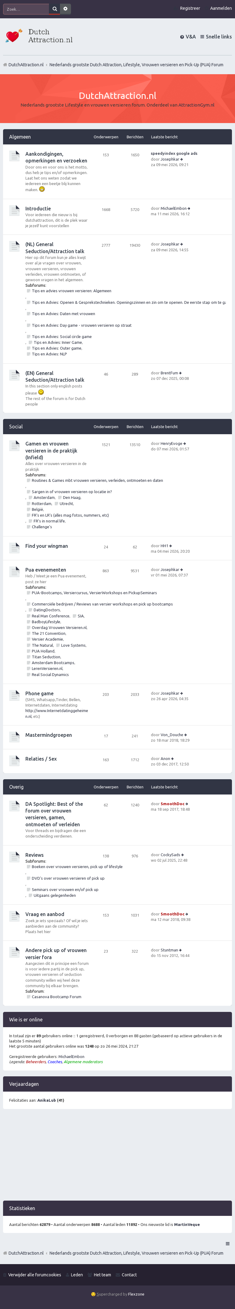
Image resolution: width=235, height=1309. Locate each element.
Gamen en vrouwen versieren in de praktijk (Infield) (51, 450)
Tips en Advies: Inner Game (58, 342)
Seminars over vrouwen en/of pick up (65, 889)
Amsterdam (44, 497)
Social (16, 426)
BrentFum (169, 373)
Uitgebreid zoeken (65, 9)
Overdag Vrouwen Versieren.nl (59, 627)
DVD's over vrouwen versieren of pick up (68, 878)
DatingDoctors (47, 610)
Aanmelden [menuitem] (221, 8)
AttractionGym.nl (196, 104)
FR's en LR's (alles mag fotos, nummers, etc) (70, 515)
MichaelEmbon (174, 208)
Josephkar (170, 159)
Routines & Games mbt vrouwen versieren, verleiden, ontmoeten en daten (97, 480)
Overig (16, 787)
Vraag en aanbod (44, 914)
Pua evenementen (45, 570)
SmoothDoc (173, 804)
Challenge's (42, 527)
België (37, 509)
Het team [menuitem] (102, 1274)
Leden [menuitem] (77, 1274)
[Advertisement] (117, 1158)
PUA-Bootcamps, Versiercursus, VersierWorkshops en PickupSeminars (94, 593)
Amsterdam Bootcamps (53, 662)
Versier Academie (47, 639)
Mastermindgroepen (48, 735)
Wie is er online (26, 1019)
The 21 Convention (48, 633)
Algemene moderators (83, 1062)
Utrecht (66, 503)
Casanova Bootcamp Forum (56, 996)
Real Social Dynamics (50, 674)
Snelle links (219, 36)
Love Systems (73, 645)
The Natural (42, 645)
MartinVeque (187, 1224)
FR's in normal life (49, 521)
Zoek (54, 9)
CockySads (170, 855)
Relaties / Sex (41, 759)
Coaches (54, 1062)
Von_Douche (172, 735)
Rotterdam (41, 503)
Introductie (38, 208)
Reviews (34, 855)
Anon (165, 758)
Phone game (39, 693)
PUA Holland (43, 651)
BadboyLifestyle (46, 622)
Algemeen (20, 137)
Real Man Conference (50, 616)
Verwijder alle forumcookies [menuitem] (34, 1274)
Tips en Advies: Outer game (56, 348)
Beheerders (36, 1062)
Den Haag (71, 497)
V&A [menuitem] (191, 36)
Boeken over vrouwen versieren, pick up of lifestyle (77, 866)
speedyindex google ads (174, 153)
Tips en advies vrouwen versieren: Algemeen (71, 291)
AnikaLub (46, 1100)
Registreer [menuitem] (190, 8)
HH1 (164, 546)
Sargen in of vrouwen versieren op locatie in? (72, 491)
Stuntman (169, 950)
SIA (81, 616)
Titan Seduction (46, 657)
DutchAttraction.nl (26, 1253)
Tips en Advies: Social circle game (62, 336)
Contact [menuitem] (129, 1274)
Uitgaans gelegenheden (55, 895)
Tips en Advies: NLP (49, 354)
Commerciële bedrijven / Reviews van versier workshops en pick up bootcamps (102, 604)
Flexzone (136, 1294)
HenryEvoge (171, 443)
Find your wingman (46, 546)
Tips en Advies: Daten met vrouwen (63, 313)
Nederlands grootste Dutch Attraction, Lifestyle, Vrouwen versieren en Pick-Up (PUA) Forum (136, 1253)
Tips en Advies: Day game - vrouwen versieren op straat (82, 325)
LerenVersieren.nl (47, 668)
